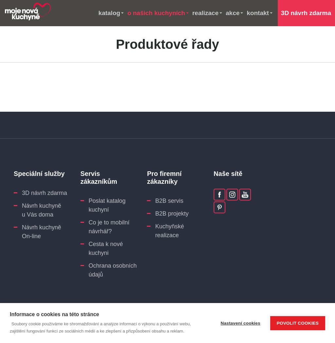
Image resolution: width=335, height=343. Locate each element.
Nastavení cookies (240, 323)
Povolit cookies (298, 323)
